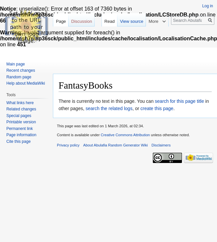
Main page (15, 64)
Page (61, 21)
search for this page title (179, 101)
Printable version (21, 122)
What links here (20, 103)
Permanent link (19, 128)
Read (110, 21)
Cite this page (18, 141)
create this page (157, 108)
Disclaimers (161, 145)
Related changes (21, 109)
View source (132, 21)
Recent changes (20, 70)
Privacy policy (68, 145)
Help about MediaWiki (25, 83)
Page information (21, 135)
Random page (18, 77)
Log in (207, 6)
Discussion (81, 21)
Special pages (18, 115)
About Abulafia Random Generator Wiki (115, 145)
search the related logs (109, 108)
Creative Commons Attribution (125, 135)
